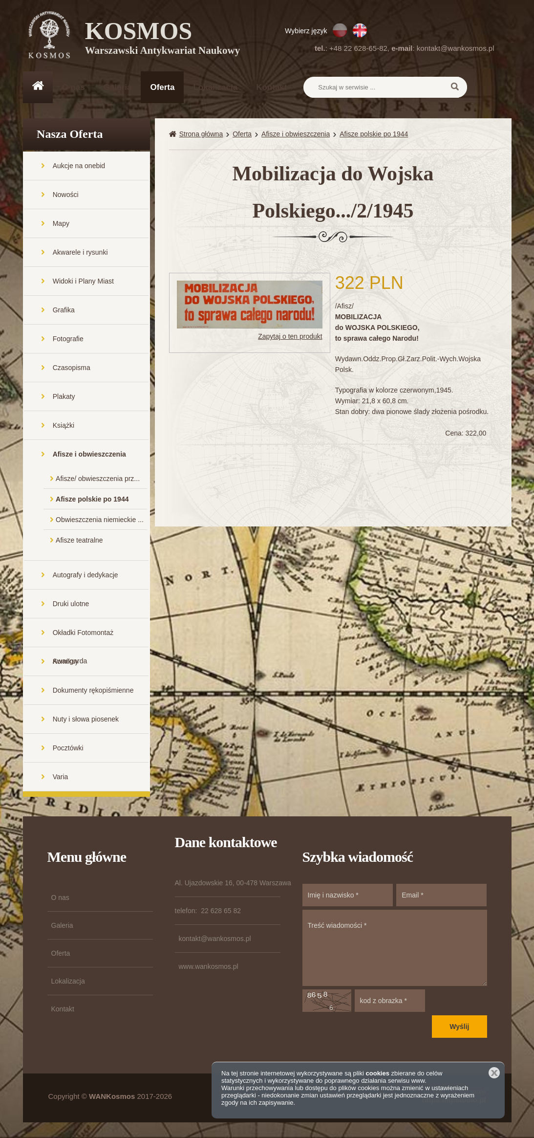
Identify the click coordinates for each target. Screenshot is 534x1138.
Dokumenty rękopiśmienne (93, 691)
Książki (63, 426)
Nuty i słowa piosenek (86, 720)
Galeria (118, 87)
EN (359, 30)
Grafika (64, 311)
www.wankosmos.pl (208, 967)
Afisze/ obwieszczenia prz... (98, 479)
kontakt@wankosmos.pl (455, 48)
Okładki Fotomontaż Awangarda (83, 639)
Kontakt (271, 87)
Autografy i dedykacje (85, 576)
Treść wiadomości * (394, 949)
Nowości (66, 195)
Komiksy (66, 662)
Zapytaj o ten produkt (290, 337)
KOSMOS (162, 39)
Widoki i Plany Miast (83, 282)
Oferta (162, 87)
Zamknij (494, 1072)
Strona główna (201, 135)
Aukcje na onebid (79, 167)
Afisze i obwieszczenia (89, 455)
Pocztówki (68, 749)
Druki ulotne (71, 605)
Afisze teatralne (79, 541)
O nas (73, 87)
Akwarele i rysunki (80, 253)
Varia (60, 778)
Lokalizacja (215, 87)
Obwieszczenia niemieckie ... (100, 521)
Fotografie (68, 340)
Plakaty (64, 397)
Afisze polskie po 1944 (92, 500)
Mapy (61, 224)
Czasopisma (71, 368)
